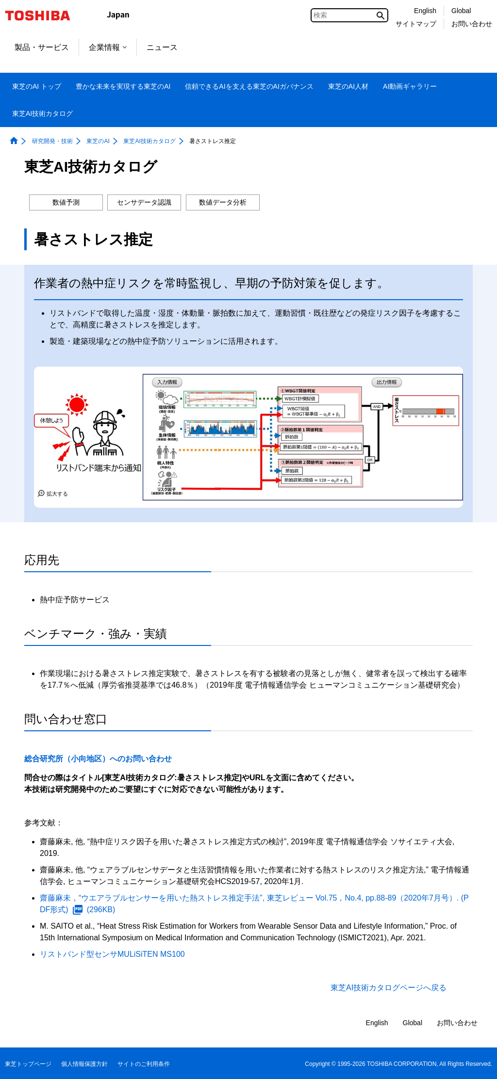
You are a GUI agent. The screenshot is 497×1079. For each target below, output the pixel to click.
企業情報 (108, 47)
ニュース (162, 47)
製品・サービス (42, 47)
